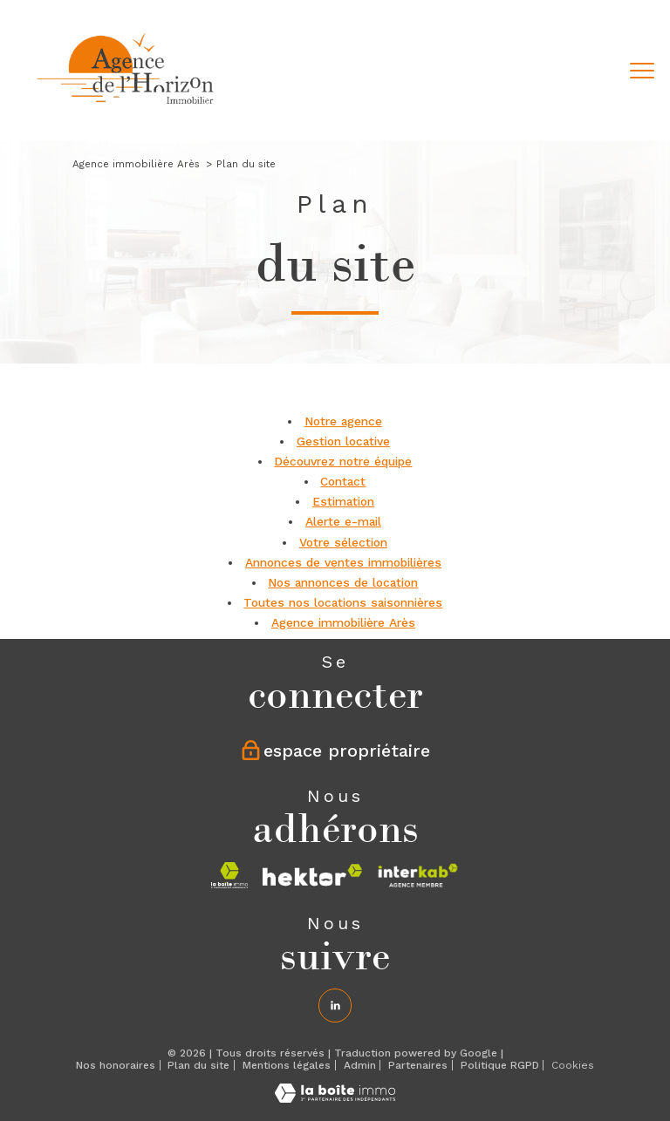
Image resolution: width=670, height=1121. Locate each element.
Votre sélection (343, 542)
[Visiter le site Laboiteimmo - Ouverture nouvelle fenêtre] (335, 1098)
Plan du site (198, 1065)
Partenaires (418, 1065)
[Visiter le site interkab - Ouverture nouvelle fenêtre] (418, 875)
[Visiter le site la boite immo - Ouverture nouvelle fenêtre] (230, 875)
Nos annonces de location (343, 582)
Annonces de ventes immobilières (343, 562)
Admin (360, 1065)
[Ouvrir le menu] (642, 71)
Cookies (572, 1065)
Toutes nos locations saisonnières (342, 602)
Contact (343, 481)
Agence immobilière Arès (136, 164)
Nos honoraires (115, 1065)
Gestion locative (343, 441)
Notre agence (343, 421)
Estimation (343, 501)
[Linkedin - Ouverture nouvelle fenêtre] (335, 1005)
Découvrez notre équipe (343, 461)
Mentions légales (287, 1065)
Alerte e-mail (343, 521)
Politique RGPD (500, 1065)
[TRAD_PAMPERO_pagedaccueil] (126, 107)
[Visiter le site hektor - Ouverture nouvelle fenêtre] (312, 875)
